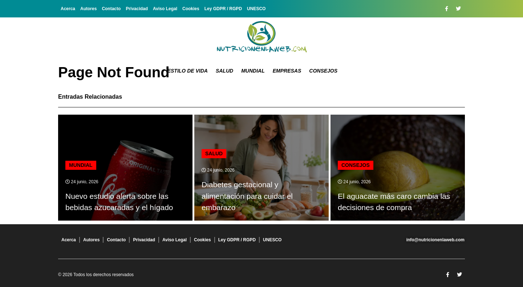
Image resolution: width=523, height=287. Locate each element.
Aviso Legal (165, 8)
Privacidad (137, 8)
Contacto (111, 8)
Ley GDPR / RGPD (223, 8)
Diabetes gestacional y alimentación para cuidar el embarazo (247, 196)
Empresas (287, 71)
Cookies (190, 8)
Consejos (323, 71)
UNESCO (256, 8)
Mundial (253, 71)
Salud (224, 71)
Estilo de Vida (187, 71)
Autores (88, 8)
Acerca (68, 8)
